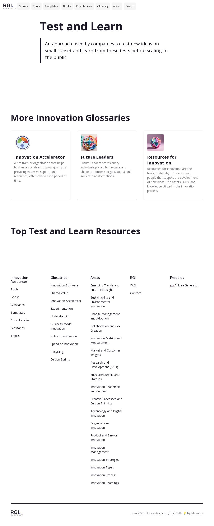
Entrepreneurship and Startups (104, 377)
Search (130, 6)
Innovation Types (102, 467)
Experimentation (62, 308)
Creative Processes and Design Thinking (106, 401)
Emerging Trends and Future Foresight (104, 287)
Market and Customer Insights (105, 352)
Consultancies (20, 320)
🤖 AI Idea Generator (184, 285)
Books (67, 6)
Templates (51, 6)
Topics (15, 336)
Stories (23, 6)
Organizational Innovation (100, 425)
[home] (9, 6)
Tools (36, 6)
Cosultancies (84, 6)
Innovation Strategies (104, 460)
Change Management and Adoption (105, 316)
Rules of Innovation (64, 336)
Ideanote (197, 513)
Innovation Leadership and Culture (105, 389)
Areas (117, 6)
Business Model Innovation (61, 326)
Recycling (57, 352)
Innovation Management (99, 449)
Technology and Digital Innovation (106, 413)
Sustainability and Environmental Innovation (102, 301)
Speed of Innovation (64, 344)
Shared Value (59, 293)
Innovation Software (64, 285)
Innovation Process (103, 475)
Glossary (102, 6)
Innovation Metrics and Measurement (106, 340)
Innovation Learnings (104, 483)
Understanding (60, 316)
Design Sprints (60, 359)
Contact (135, 293)
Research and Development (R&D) (104, 365)
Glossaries (18, 305)
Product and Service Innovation (103, 437)
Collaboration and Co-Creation (105, 328)
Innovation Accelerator (66, 301)
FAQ (133, 285)
